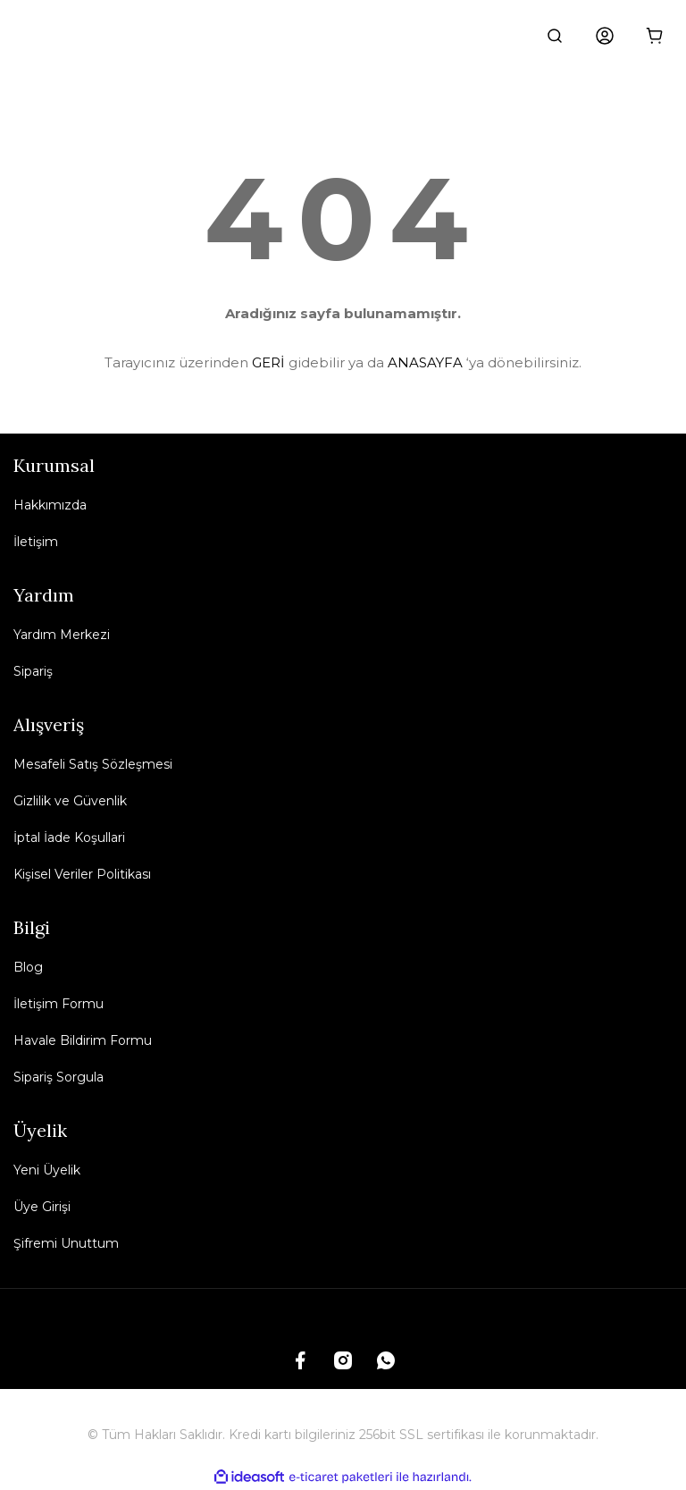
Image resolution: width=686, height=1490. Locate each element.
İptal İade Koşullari (69, 837)
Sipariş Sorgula (58, 1077)
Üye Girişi (42, 1207)
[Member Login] (605, 36)
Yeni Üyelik (46, 1170)
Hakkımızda (50, 505)
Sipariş (33, 671)
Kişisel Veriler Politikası (82, 874)
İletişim (35, 542)
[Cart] (655, 36)
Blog (28, 967)
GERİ (268, 362)
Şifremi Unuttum (66, 1243)
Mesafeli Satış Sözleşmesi (92, 764)
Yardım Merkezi (61, 635)
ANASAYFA (425, 362)
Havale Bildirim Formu (82, 1040)
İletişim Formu (58, 1004)
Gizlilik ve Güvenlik (70, 801)
